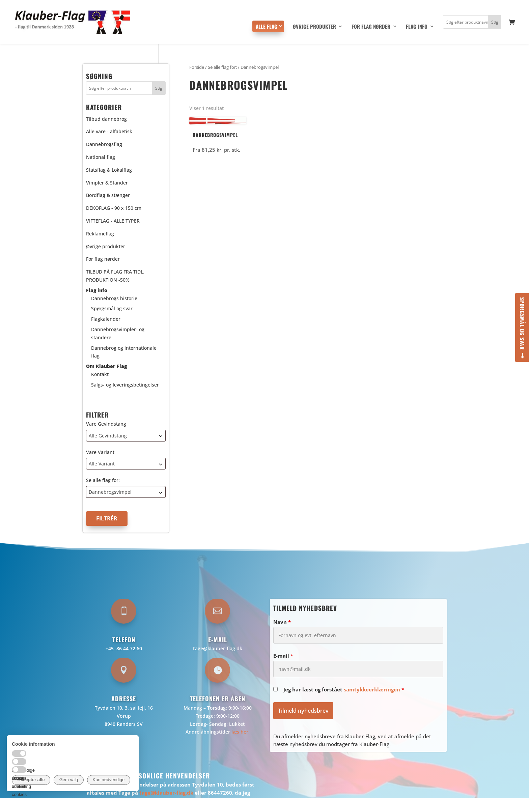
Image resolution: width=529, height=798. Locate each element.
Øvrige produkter (314, 27)
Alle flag (266, 26)
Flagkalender (105, 319)
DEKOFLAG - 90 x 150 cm (113, 208)
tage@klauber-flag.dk (217, 648)
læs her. (240, 732)
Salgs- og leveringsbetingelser (125, 384)
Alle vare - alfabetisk (109, 131)
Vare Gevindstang (106, 424)
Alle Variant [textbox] (102, 463)
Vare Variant (100, 452)
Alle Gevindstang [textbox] (108, 435)
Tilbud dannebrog (106, 119)
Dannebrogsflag (104, 144)
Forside (196, 67)
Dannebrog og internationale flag (124, 352)
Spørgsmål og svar (522, 323)
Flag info (416, 27)
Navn (282, 622)
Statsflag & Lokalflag (109, 170)
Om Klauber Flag (106, 366)
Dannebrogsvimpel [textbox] (110, 492)
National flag (100, 157)
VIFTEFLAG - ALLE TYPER (113, 221)
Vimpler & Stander (107, 182)
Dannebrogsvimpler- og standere (117, 333)
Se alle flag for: (103, 480)
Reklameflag (100, 233)
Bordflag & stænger (108, 195)
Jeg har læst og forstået (343, 689)
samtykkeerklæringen (372, 689)
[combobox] (126, 435)
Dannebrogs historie (114, 298)
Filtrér (106, 518)
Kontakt (100, 374)
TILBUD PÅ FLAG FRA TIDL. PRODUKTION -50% (115, 275)
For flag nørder (371, 27)
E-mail (283, 655)
